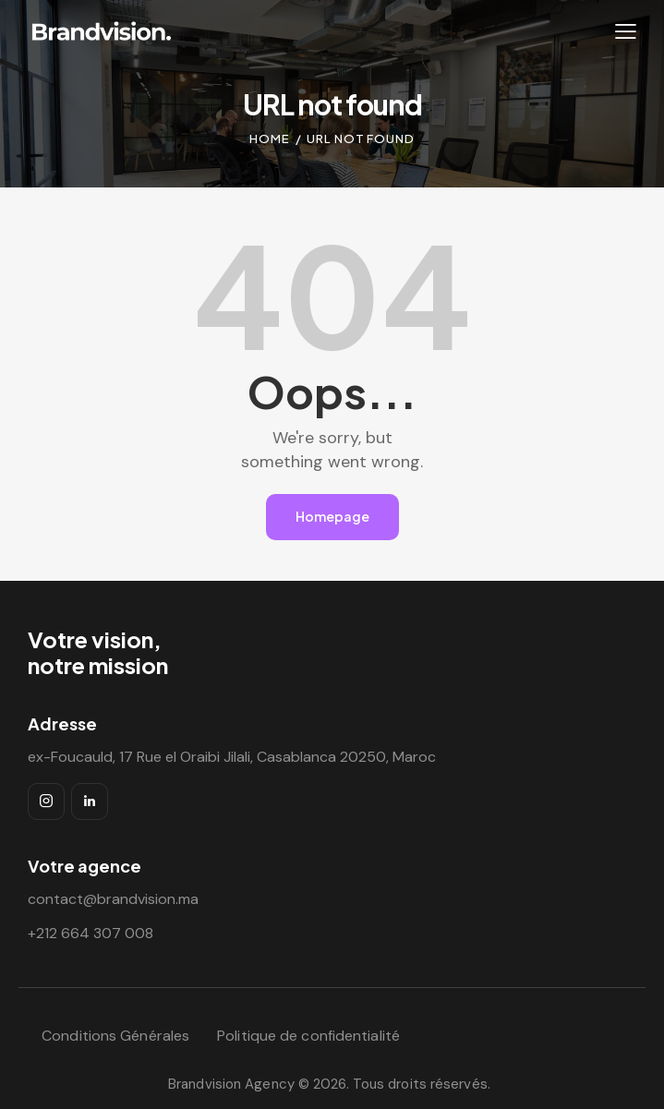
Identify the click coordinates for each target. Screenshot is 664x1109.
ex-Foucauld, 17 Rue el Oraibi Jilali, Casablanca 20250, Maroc (232, 756)
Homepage (332, 516)
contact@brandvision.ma (113, 899)
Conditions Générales (115, 1035)
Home (269, 138)
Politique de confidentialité (308, 1035)
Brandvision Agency (231, 1084)
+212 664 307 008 (90, 933)
